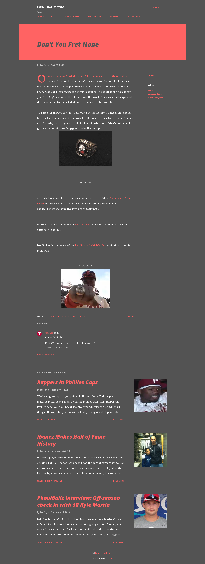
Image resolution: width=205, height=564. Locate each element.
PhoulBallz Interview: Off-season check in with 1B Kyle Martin (78, 501)
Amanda (49, 332)
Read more (118, 419)
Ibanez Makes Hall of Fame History (71, 440)
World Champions (155, 97)
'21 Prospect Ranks (68, 16)
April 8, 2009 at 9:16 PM (56, 347)
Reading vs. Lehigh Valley (90, 245)
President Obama (155, 94)
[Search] (156, 7)
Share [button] (151, 75)
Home (39, 16)
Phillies (151, 90)
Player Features (92, 16)
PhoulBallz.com (50, 7)
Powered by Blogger (102, 553)
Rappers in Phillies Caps (67, 382)
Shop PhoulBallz (131, 16)
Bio (51, 16)
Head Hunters (83, 224)
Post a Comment (45, 354)
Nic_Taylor (108, 558)
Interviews (111, 16)
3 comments (51, 419)
